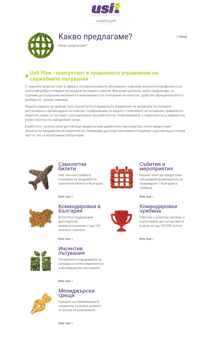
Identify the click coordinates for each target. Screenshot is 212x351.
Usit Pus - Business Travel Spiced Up (106, 9)
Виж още (64, 196)
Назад (183, 36)
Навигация (106, 21)
